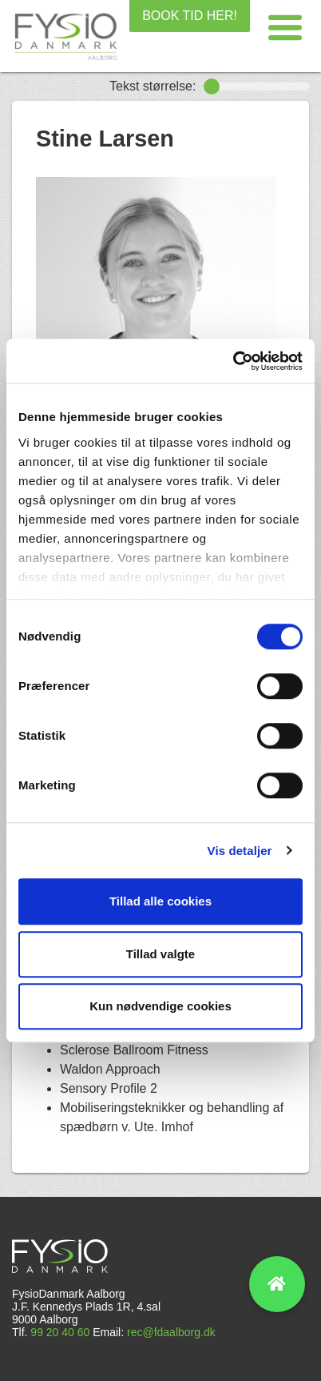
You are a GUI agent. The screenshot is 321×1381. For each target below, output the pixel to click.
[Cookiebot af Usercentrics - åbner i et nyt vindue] (233, 361)
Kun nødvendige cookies (160, 1006)
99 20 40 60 (59, 1332)
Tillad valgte (160, 954)
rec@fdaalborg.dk (171, 1332)
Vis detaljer (240, 850)
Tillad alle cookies (160, 901)
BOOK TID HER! (189, 15)
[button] (285, 28)
